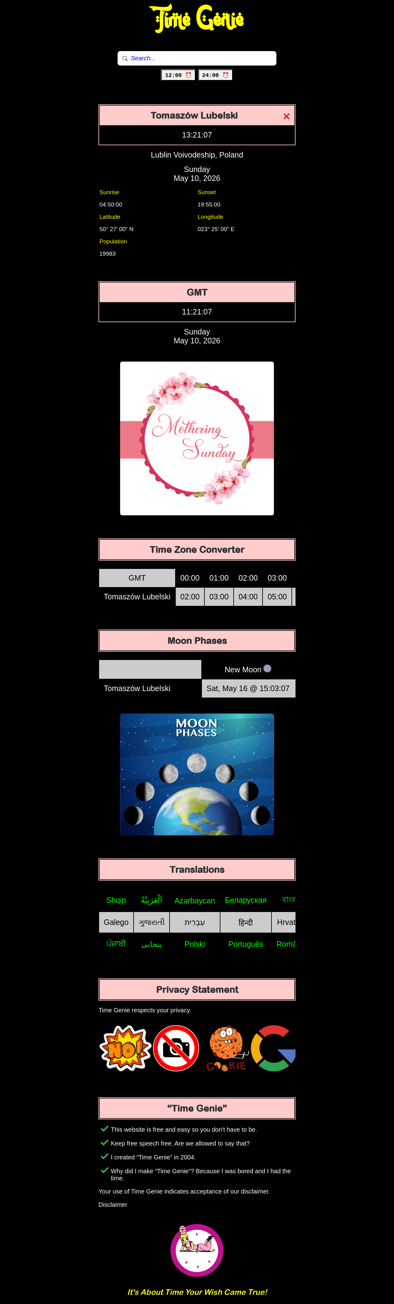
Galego (116, 922)
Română (291, 944)
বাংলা (291, 899)
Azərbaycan (195, 900)
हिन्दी (246, 922)
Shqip (116, 900)
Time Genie (197, 20)
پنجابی (151, 944)
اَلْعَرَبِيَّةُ (151, 900)
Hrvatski (291, 922)
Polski (194, 944)
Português (245, 944)
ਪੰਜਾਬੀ (116, 943)
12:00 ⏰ (178, 75)
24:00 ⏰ (215, 75)
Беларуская (246, 900)
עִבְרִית (195, 922)
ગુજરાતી (152, 922)
